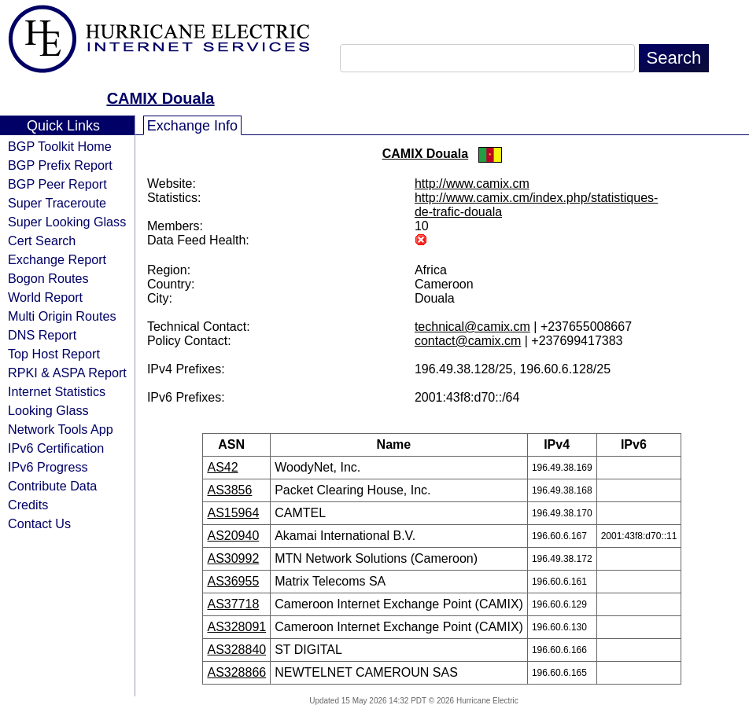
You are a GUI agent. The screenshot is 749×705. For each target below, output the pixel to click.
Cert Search (42, 240)
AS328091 (236, 626)
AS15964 (233, 513)
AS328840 (236, 649)
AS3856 (229, 490)
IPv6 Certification (56, 448)
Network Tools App (60, 429)
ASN (236, 444)
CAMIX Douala (161, 98)
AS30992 (233, 558)
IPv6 (639, 444)
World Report (45, 297)
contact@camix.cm (468, 340)
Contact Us (39, 523)
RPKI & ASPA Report (67, 372)
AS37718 (233, 604)
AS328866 (236, 672)
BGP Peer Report (57, 184)
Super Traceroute (57, 203)
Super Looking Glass (67, 222)
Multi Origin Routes (62, 316)
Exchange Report (57, 259)
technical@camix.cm (472, 326)
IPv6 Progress (48, 467)
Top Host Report (54, 354)
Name (399, 444)
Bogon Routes (48, 278)
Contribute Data (52, 486)
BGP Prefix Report (60, 165)
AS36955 (233, 581)
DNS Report (42, 335)
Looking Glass (48, 410)
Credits (28, 505)
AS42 (222, 467)
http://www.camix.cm (472, 183)
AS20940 (233, 535)
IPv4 (562, 444)
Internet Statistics (56, 391)
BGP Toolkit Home (60, 146)
